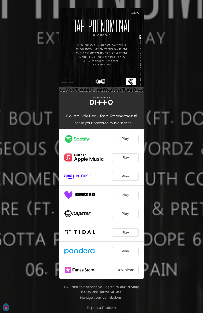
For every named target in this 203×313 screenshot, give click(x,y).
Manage (86, 298)
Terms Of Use (110, 292)
